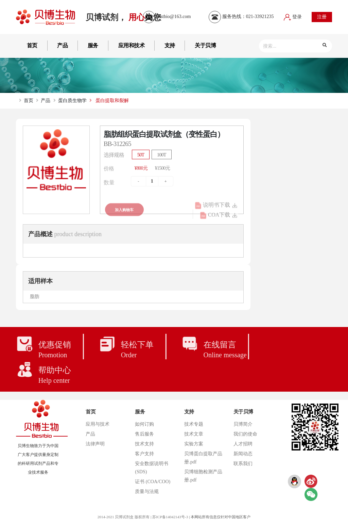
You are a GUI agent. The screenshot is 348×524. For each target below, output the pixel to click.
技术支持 (144, 443)
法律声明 (95, 443)
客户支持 (144, 453)
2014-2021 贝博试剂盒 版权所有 (123, 517)
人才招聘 (243, 443)
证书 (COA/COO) (152, 481)
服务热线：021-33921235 (241, 16)
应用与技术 (97, 424)
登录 (293, 16)
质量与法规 (147, 491)
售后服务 (144, 434)
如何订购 (144, 424)
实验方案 (193, 443)
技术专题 (193, 424)
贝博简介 (243, 424)
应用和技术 (131, 45)
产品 (62, 45)
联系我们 (243, 463)
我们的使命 (245, 434)
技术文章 (193, 434)
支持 (169, 45)
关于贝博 (205, 45)
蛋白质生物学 (72, 100)
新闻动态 (243, 453)
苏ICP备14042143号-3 (170, 517)
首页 (32, 45)
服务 (93, 45)
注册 (322, 16)
